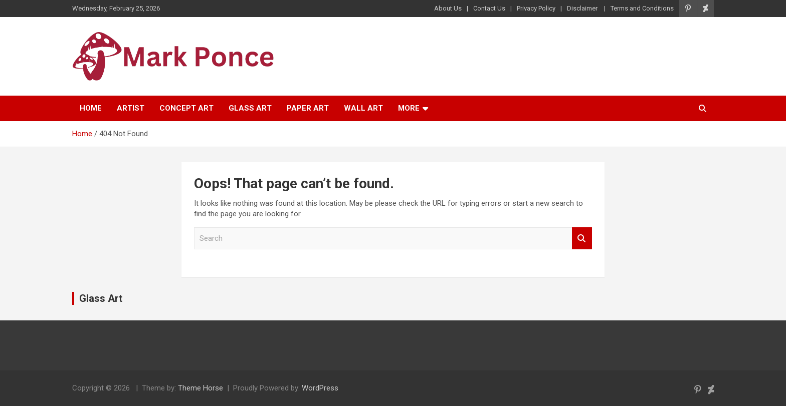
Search (582, 238)
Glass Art (250, 108)
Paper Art (308, 108)
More (409, 108)
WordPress (320, 387)
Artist (130, 108)
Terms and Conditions (642, 8)
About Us (448, 8)
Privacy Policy (536, 8)
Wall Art (363, 108)
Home (91, 108)
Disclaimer (583, 8)
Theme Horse (200, 387)
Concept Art (186, 108)
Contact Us (489, 8)
